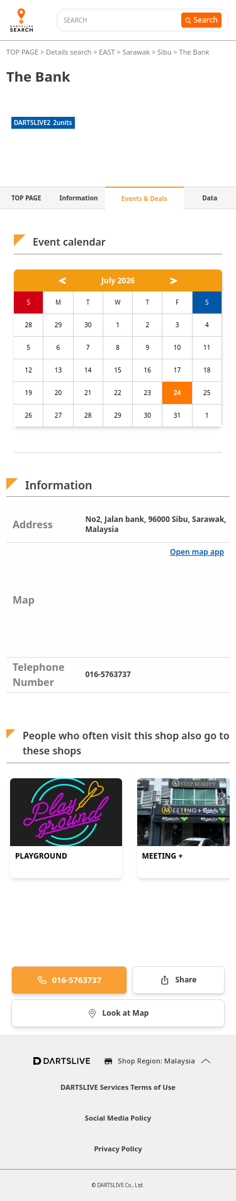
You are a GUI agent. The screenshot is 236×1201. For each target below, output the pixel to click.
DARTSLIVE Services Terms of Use (118, 1087)
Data (210, 197)
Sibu (164, 52)
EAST (107, 52)
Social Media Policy (118, 1117)
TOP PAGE (23, 52)
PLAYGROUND (41, 856)
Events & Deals (144, 198)
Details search (69, 52)
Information (79, 197)
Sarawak (136, 52)
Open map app (197, 551)
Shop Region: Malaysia (156, 1060)
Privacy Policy (118, 1148)
